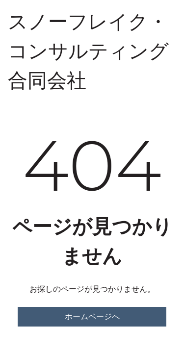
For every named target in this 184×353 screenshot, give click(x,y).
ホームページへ (92, 316)
